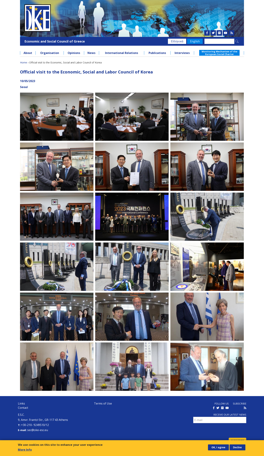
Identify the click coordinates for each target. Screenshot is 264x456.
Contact (23, 408)
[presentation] (220, 431)
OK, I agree (218, 447)
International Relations (121, 53)
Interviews (182, 53)
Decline (237, 447)
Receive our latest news (229, 414)
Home (23, 62)
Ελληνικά (177, 41)
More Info (25, 450)
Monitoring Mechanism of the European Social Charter (219, 53)
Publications (157, 53)
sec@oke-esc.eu (37, 430)
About (28, 53)
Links (21, 403)
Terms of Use (103, 403)
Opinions (74, 53)
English (195, 41)
